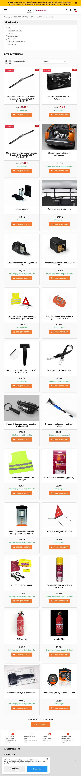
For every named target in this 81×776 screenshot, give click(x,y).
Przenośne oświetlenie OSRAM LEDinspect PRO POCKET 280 (21, 532)
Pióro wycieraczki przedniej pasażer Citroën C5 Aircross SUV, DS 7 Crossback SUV (21, 99)
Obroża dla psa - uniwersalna (59, 209)
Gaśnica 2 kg (59, 639)
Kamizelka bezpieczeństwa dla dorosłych (21, 479)
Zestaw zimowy (22, 209)
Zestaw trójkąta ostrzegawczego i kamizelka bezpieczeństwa (22, 317)
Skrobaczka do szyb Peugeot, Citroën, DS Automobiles (21, 371)
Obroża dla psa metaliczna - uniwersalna (59, 154)
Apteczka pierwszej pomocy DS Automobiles (59, 98)
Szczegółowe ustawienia (14, 769)
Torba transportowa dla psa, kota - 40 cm (21, 264)
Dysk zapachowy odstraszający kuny (59, 478)
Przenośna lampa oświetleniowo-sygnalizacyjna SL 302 (59, 317)
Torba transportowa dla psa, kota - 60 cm (59, 264)
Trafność (54, 61)
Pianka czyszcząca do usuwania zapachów (59, 586)
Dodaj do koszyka (21, 115)
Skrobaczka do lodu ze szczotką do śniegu (59, 425)
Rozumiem (37, 769)
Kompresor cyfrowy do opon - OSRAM (59, 693)
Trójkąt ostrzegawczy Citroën (59, 531)
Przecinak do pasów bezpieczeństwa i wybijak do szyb (21, 425)
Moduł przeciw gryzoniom (21, 585)
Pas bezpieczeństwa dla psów (59, 370)
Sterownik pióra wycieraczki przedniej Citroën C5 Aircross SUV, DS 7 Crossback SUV (21, 155)
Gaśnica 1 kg (22, 639)
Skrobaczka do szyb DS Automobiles (21, 693)
